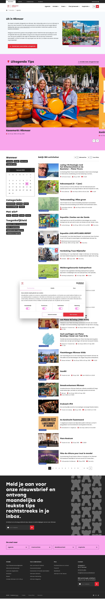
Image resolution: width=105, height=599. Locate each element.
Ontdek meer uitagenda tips (89, 62)
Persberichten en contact (61, 566)
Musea (8, 577)
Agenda (47, 6)
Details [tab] (52, 288)
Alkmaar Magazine (35, 579)
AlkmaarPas (82, 158)
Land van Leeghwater (12, 571)
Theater (21, 207)
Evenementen (11, 204)
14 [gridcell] (26, 184)
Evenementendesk (35, 568)
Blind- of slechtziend (13, 227)
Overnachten (35, 548)
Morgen (16, 162)
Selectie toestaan (52, 314)
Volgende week (11, 165)
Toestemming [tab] (30, 288)
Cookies (23, 595)
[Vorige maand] (8, 170)
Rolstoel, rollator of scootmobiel (16, 224)
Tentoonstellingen (12, 207)
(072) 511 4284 (82, 570)
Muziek (26, 204)
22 (87, 469)
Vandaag (9, 162)
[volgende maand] (32, 170)
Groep (9, 216)
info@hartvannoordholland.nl (86, 573)
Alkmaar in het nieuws (60, 574)
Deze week (24, 162)
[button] (95, 1)
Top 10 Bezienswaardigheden (14, 566)
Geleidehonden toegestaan (15, 230)
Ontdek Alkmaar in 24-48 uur (14, 579)
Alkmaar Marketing (35, 577)
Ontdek (56, 6)
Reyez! (17, 595)
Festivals (19, 204)
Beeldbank (57, 571)
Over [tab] (74, 288)
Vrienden (15, 216)
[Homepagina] (6, 10)
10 (78, 469)
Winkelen (8, 574)
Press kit (56, 568)
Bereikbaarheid (60, 548)
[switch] (76, 158)
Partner (28, 216)
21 (84, 469)
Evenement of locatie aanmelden (39, 571)
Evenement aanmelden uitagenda (23, 46)
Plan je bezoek (74, 6)
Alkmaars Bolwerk (35, 574)
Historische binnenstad (12, 568)
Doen (63, 6)
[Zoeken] (94, 6)
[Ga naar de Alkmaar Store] (97, 6)
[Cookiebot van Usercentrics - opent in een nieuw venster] (77, 283)
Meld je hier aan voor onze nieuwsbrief (19, 27)
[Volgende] (97, 141)
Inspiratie (86, 6)
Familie (22, 216)
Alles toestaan (73, 314)
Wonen (20, 1)
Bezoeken (10, 1)
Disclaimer (40, 595)
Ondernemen (30, 1)
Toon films (96, 158)
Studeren (40, 1)
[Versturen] (32, 528)
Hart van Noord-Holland (37, 566)
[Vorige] (93, 141)
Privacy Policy (31, 595)
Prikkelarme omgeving (13, 234)
